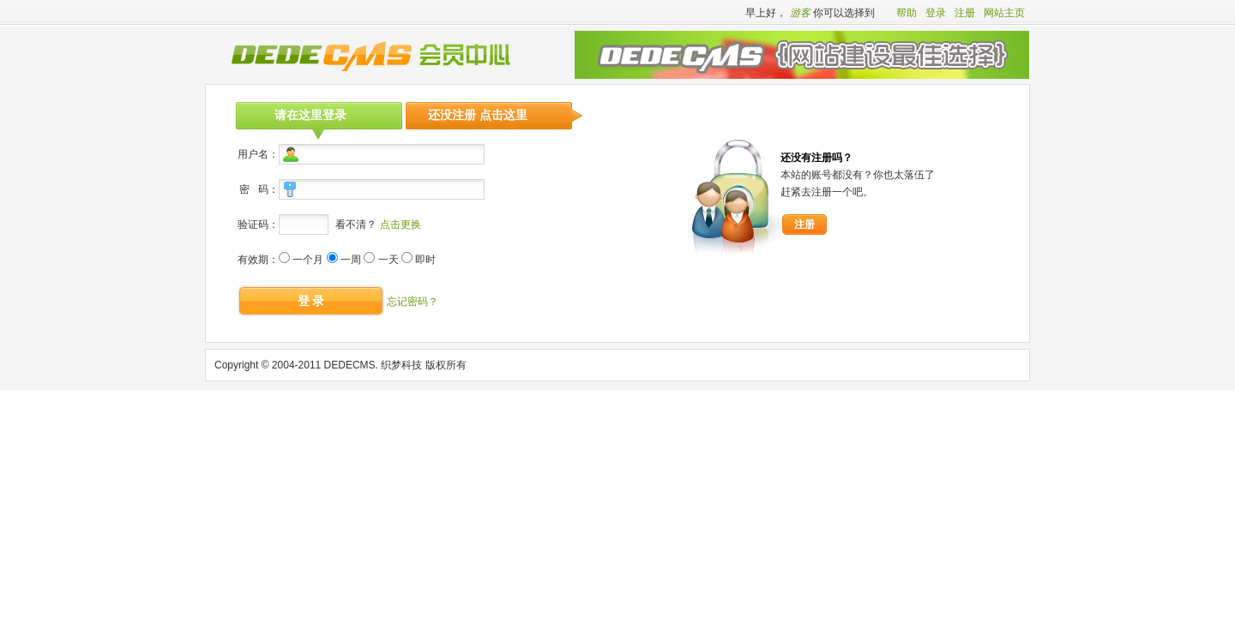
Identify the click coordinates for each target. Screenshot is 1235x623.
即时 (425, 260)
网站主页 (1004, 13)
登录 (935, 13)
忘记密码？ (412, 302)
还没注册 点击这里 (477, 115)
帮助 (906, 13)
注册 (965, 13)
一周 (350, 260)
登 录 (311, 301)
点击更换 (400, 225)
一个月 (307, 260)
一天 (388, 260)
